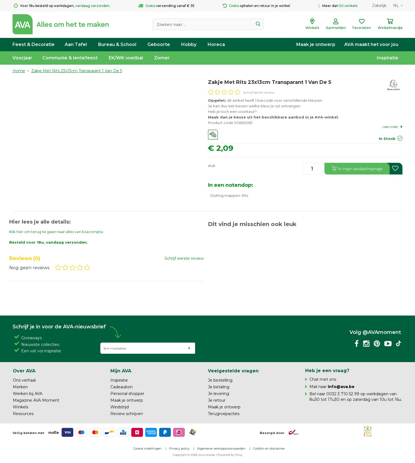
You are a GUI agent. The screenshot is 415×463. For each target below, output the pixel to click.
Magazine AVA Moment (36, 400)
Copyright (180, 455)
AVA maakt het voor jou (371, 44)
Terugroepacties (223, 413)
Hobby (188, 44)
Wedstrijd (119, 406)
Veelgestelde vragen (233, 371)
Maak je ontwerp (315, 44)
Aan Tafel (76, 44)
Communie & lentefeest (70, 57)
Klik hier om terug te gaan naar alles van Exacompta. (56, 231)
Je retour (216, 400)
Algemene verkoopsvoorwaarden (221, 448)
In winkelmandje (357, 168)
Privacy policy (179, 448)
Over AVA (24, 371)
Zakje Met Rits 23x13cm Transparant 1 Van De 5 (76, 70)
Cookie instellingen (147, 448)
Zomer (162, 57)
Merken (20, 386)
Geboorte (158, 44)
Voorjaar (22, 57)
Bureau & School (117, 44)
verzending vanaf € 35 (166, 5)
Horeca (216, 44)
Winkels (20, 406)
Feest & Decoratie (34, 44)
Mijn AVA (120, 371)
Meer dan (338, 5)
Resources (23, 413)
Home (19, 70)
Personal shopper (127, 393)
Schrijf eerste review (259, 92)
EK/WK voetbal (126, 57)
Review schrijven (126, 413)
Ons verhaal (24, 380)
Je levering (218, 393)
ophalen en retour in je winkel (256, 5)
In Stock (387, 138)
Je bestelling (220, 380)
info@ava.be (341, 386)
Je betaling (218, 386)
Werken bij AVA (27, 393)
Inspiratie (387, 57)
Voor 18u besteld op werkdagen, (62, 5)
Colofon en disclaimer (269, 448)
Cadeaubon (121, 386)
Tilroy (238, 455)
